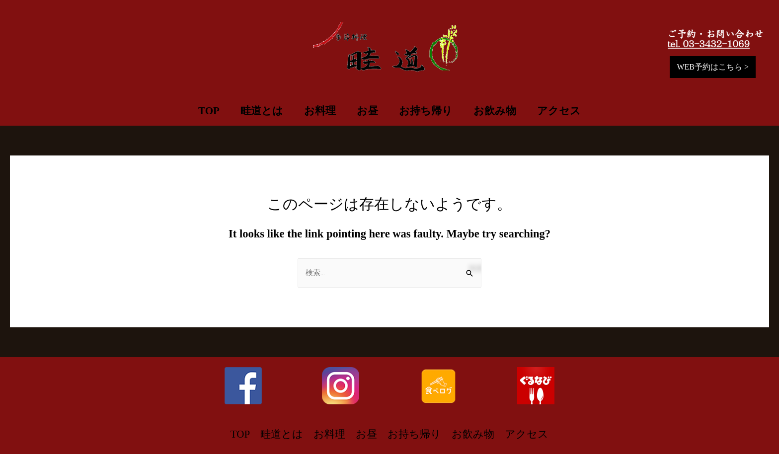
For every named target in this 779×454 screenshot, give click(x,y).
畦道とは (261, 111)
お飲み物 (494, 111)
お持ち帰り (426, 111)
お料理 (320, 111)
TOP (209, 111)
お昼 (367, 111)
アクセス (559, 111)
